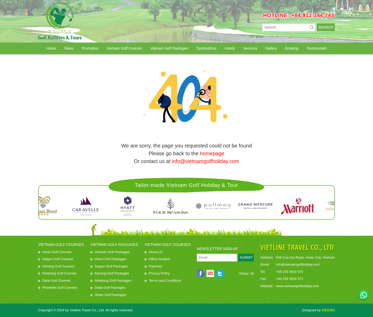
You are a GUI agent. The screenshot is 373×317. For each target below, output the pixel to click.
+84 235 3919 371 (289, 279)
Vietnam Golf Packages (169, 48)
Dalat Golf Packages (107, 287)
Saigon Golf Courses (55, 259)
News (69, 48)
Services (250, 48)
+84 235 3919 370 (289, 272)
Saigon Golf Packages (109, 266)
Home (51, 48)
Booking (291, 48)
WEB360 (328, 310)
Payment (153, 266)
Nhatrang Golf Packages (110, 280)
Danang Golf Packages (109, 273)
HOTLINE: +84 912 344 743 (298, 15)
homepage (212, 153)
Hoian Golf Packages (108, 295)
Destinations (206, 48)
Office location (157, 259)
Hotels (230, 48)
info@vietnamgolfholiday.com (205, 161)
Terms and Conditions (163, 280)
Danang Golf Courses (56, 266)
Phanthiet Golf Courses (57, 287)
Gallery (271, 48)
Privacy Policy (157, 273)
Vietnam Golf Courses (124, 48)
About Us (153, 252)
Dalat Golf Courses (54, 280)
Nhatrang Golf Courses (57, 273)
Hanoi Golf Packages (108, 259)
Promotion (90, 48)
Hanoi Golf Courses (54, 252)
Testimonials (317, 48)
